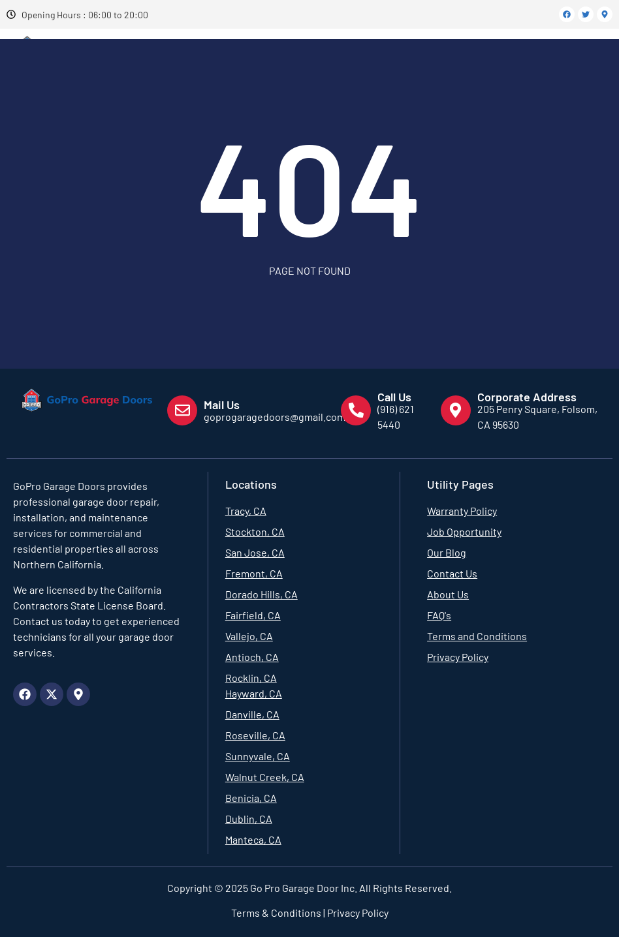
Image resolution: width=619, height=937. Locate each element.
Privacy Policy (357, 912)
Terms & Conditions (276, 912)
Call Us (394, 397)
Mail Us (222, 404)
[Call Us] (356, 410)
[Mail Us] (182, 410)
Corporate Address (527, 397)
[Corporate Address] (456, 410)
